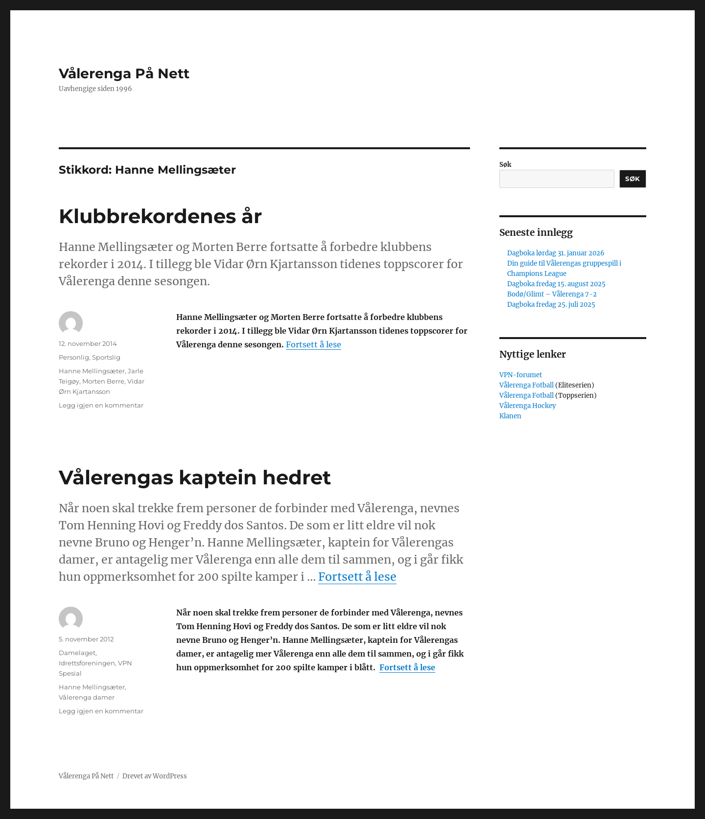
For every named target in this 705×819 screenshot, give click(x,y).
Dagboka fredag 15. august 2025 (556, 284)
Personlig (74, 357)
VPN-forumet (520, 375)
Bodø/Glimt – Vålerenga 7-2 (552, 294)
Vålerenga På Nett (124, 73)
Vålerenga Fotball (527, 385)
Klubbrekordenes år (160, 216)
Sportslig (106, 357)
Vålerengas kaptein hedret (195, 477)
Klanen (510, 416)
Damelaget (77, 653)
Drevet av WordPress (154, 776)
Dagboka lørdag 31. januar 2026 (556, 253)
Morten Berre (103, 381)
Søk (505, 164)
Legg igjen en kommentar (101, 405)
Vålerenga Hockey (527, 406)
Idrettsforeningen (87, 663)
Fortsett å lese (313, 344)
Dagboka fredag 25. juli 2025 (551, 304)
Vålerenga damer (87, 697)
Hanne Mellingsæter (92, 371)
